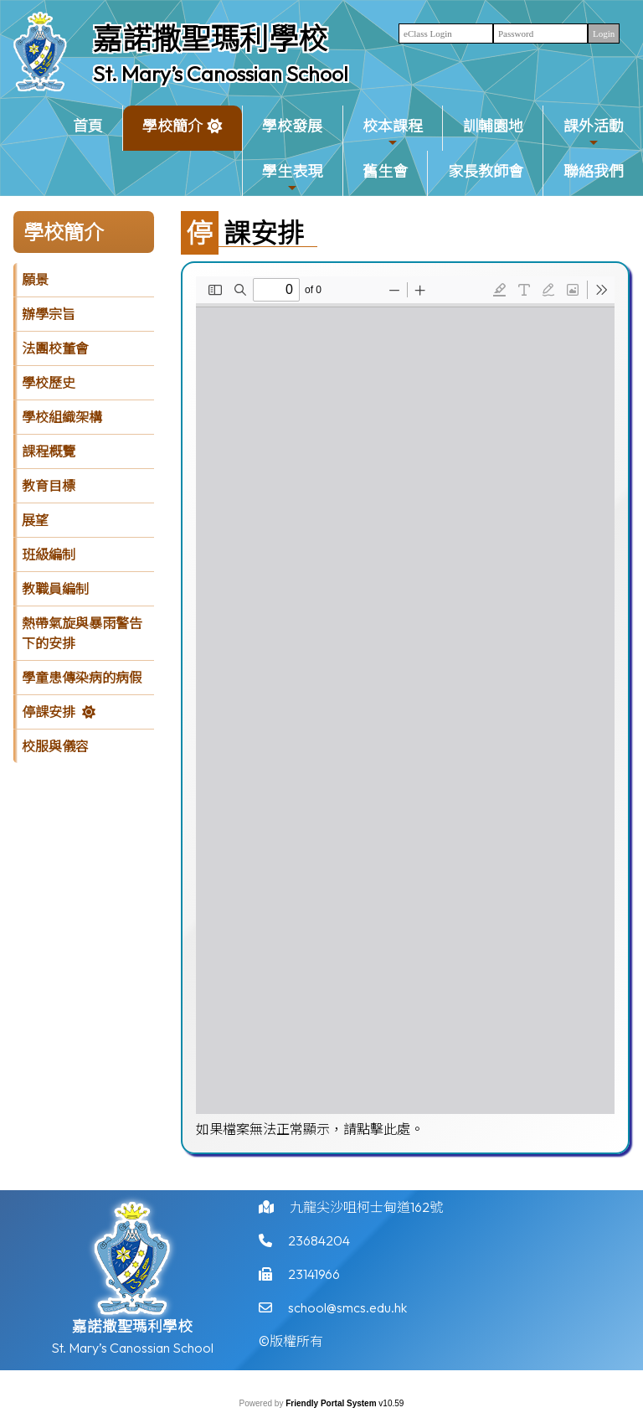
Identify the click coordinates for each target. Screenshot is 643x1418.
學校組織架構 (62, 417)
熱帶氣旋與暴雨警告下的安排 (82, 633)
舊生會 (385, 171)
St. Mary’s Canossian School (220, 73)
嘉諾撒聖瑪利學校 (210, 38)
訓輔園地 (493, 126)
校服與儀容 (55, 746)
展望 (35, 520)
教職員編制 (55, 588)
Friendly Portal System (331, 1403)
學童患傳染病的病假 (82, 677)
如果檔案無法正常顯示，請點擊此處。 (310, 1129)
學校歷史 (48, 382)
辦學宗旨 (48, 314)
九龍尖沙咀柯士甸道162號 (366, 1212)
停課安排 (48, 712)
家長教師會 (485, 171)
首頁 (88, 126)
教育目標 (48, 485)
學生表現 (292, 178)
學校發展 (292, 126)
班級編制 (48, 554)
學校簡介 (172, 132)
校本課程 (393, 132)
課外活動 (593, 132)
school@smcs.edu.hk (347, 1313)
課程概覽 (48, 451)
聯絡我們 (593, 171)
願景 (35, 279)
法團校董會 (55, 348)
